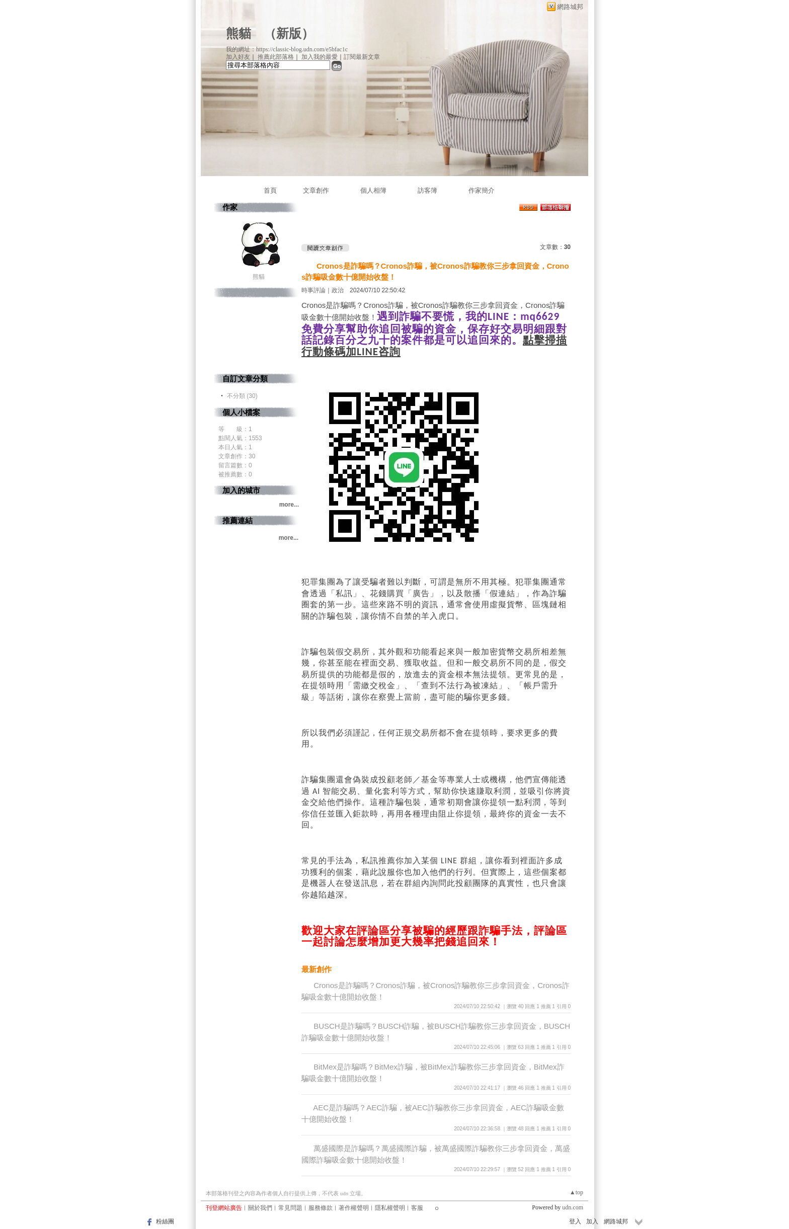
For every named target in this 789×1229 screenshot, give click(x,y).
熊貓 (238, 33)
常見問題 (290, 1207)
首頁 (270, 190)
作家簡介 (481, 190)
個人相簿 (373, 190)
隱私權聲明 (390, 1207)
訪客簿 (427, 190)
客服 (417, 1207)
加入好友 (238, 56)
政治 (338, 290)
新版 (288, 33)
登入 (575, 1221)
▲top (576, 1192)
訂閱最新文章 (362, 56)
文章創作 (316, 190)
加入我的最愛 (319, 56)
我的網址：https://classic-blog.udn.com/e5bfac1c (287, 49)
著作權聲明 (354, 1207)
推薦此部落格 (276, 56)
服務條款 (320, 1207)
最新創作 (316, 969)
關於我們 (260, 1207)
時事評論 (313, 290)
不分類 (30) (242, 395)
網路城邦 (570, 7)
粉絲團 (165, 1221)
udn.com (572, 1207)
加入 (592, 1221)
